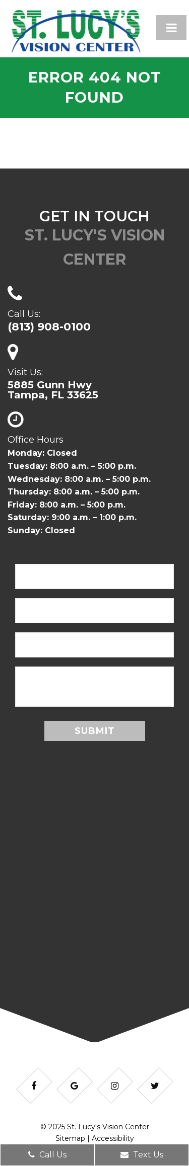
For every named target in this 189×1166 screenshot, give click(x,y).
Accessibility (113, 1138)
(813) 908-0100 (49, 326)
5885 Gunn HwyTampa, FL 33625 (53, 390)
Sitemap (70, 1138)
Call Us (47, 1154)
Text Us (141, 1154)
